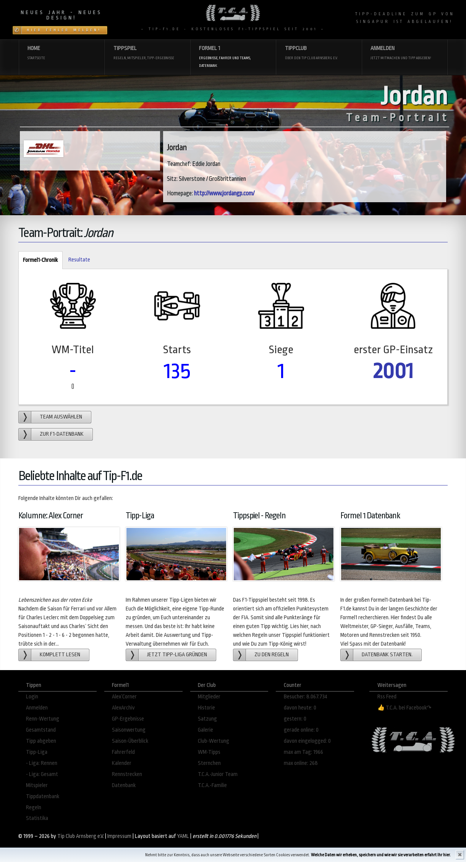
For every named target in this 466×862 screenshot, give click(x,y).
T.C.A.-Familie (212, 785)
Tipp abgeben (41, 741)
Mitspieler (37, 785)
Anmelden (404, 53)
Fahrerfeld (123, 752)
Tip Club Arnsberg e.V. (80, 836)
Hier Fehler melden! (64, 30)
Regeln (33, 807)
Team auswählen (61, 417)
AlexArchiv (123, 708)
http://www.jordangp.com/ (224, 193)
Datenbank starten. (387, 654)
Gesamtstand (41, 730)
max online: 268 (301, 763)
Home (61, 53)
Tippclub (319, 53)
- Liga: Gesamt (42, 774)
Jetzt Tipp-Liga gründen (177, 654)
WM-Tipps (209, 752)
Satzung (207, 719)
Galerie (205, 730)
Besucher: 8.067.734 (305, 696)
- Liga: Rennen (41, 763)
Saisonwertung (129, 730)
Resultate (79, 259)
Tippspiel (147, 53)
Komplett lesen (60, 654)
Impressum (119, 836)
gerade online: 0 (301, 730)
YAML (183, 836)
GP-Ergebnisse (128, 719)
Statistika (37, 818)
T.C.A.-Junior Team (218, 774)
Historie (206, 708)
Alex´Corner (124, 696)
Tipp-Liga (36, 752)
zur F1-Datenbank (62, 434)
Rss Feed (386, 696)
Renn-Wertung (42, 719)
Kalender (121, 763)
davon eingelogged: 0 (307, 741)
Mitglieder (209, 696)
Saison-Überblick (130, 741)
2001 (393, 371)
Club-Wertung (213, 741)
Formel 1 (233, 57)
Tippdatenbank (42, 796)
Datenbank (124, 785)
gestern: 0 (295, 719)
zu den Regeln (271, 654)
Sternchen (209, 763)
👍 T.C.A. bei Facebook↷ (404, 708)
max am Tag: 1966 (303, 752)
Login (32, 696)
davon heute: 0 (300, 708)
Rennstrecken (127, 774)
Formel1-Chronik (38, 260)
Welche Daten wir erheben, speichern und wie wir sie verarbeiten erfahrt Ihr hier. (381, 854)
